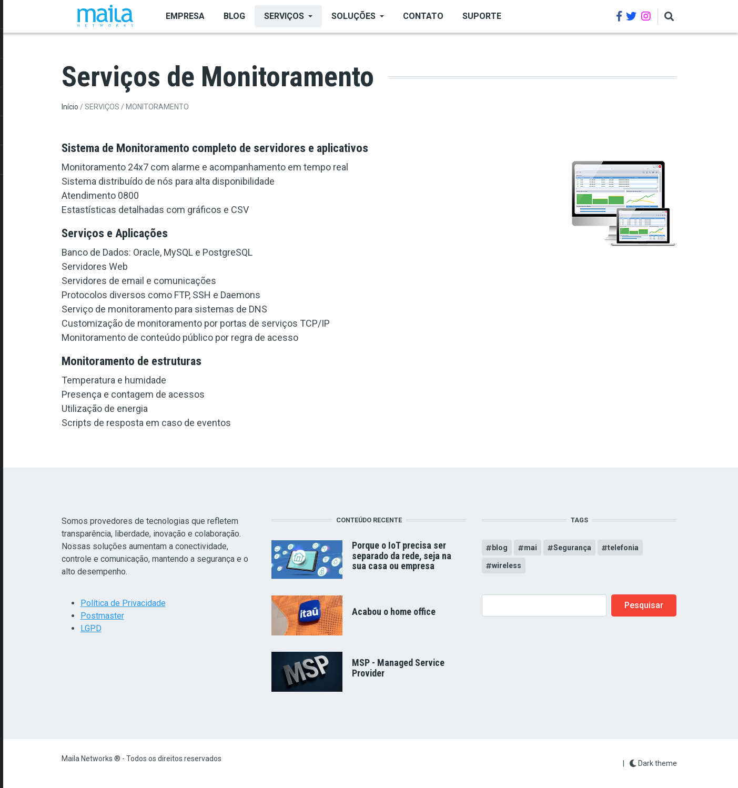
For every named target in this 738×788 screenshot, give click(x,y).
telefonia (623, 547)
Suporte (481, 16)
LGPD (91, 628)
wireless (506, 565)
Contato (423, 16)
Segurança (572, 547)
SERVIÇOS (284, 16)
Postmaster (102, 616)
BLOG (234, 16)
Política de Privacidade (123, 603)
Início (70, 107)
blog (500, 547)
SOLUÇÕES (353, 16)
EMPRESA (185, 16)
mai (530, 547)
